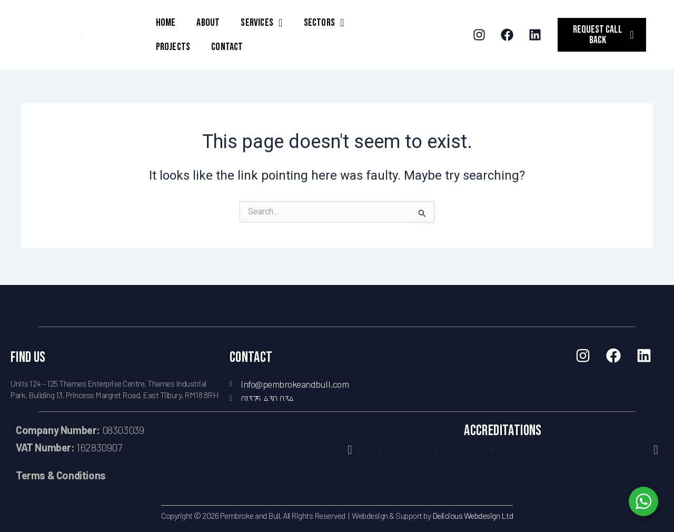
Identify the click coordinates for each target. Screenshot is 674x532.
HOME (166, 22)
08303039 (80, 429)
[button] (350, 450)
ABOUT (208, 22)
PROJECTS (173, 47)
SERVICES (261, 22)
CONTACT (227, 47)
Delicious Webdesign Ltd (472, 515)
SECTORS (324, 22)
